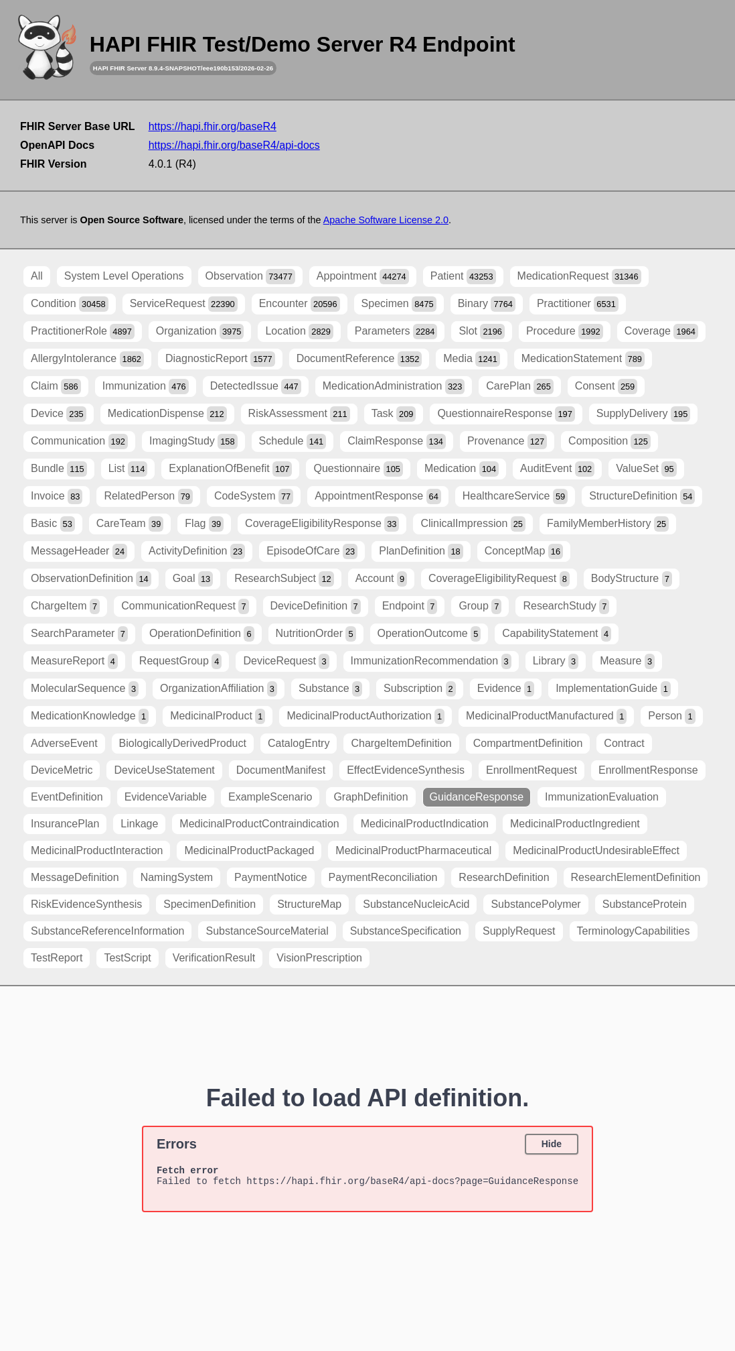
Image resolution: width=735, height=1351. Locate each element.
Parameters (396, 331)
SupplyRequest (519, 931)
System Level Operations (124, 276)
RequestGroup (180, 661)
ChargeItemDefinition (401, 743)
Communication (79, 441)
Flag (204, 524)
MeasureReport (74, 661)
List (128, 469)
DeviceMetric (61, 770)
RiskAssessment (299, 414)
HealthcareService (515, 496)
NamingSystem (177, 877)
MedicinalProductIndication (425, 823)
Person (671, 716)
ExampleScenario (270, 797)
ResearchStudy (566, 606)
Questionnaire (357, 469)
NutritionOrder (316, 634)
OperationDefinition (201, 634)
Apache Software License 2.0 (385, 220)
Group (480, 606)
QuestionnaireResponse (505, 414)
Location (299, 331)
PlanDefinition (421, 551)
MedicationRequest (579, 276)
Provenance (507, 441)
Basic (53, 524)
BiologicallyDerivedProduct (182, 743)
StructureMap (309, 904)
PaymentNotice (270, 877)
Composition (609, 441)
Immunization (145, 386)
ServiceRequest (184, 304)
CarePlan (520, 386)
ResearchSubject (284, 579)
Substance (330, 689)
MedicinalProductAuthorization (365, 716)
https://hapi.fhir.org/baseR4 (212, 126)
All (37, 276)
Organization (200, 331)
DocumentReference (359, 359)
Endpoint (410, 606)
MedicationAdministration (394, 386)
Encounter (299, 304)
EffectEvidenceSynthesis (406, 770)
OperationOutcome (429, 634)
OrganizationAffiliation (218, 689)
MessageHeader (79, 551)
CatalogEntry (299, 743)
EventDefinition (67, 797)
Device (58, 414)
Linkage (139, 823)
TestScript (127, 957)
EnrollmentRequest (531, 770)
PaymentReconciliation (383, 877)
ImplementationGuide (613, 689)
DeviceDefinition (315, 606)
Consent (606, 386)
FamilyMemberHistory (608, 524)
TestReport (56, 957)
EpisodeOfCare (311, 551)
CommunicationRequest (184, 606)
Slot (481, 331)
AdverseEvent (64, 743)
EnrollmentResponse (648, 770)
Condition (69, 304)
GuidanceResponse (477, 797)
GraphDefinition (370, 797)
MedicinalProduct (217, 716)
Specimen (398, 304)
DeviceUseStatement (164, 770)
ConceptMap (524, 551)
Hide (552, 1143)
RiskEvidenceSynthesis (86, 904)
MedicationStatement (583, 359)
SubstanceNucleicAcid (416, 904)
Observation (250, 276)
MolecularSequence (85, 689)
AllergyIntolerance (87, 359)
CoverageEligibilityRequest (499, 579)
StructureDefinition (642, 496)
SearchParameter (79, 634)
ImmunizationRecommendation (431, 661)
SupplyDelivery (643, 414)
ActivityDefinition (197, 551)
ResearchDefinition (504, 877)
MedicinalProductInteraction (97, 850)
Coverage (661, 331)
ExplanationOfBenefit (230, 469)
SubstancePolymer (535, 904)
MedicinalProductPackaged (249, 850)
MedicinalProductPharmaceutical (413, 850)
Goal (193, 579)
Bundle (59, 469)
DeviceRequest (286, 661)
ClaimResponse (396, 441)
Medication (461, 469)
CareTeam (129, 524)
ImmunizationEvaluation (602, 797)
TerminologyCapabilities (633, 931)
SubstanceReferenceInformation (107, 931)
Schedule (293, 441)
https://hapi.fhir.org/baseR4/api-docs (234, 145)
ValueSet (646, 469)
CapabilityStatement (556, 634)
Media (471, 359)
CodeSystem (253, 496)
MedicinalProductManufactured (546, 716)
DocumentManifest (280, 770)
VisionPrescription (319, 957)
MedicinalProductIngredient (575, 823)
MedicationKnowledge (90, 716)
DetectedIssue (255, 386)
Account (381, 579)
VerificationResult (214, 957)
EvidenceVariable (166, 797)
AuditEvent (557, 469)
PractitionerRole (83, 331)
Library (555, 661)
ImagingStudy (193, 441)
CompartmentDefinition (528, 743)
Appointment (363, 276)
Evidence (505, 689)
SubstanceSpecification (405, 931)
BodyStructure (631, 579)
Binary (486, 304)
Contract (624, 743)
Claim (56, 386)
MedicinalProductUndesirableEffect (596, 850)
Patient (463, 276)
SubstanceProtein (644, 904)
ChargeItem (65, 606)
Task (394, 414)
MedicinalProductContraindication (259, 823)
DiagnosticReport (220, 359)
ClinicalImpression (472, 524)
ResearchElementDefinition (636, 877)
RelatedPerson (148, 496)
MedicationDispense (167, 414)
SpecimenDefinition (209, 904)
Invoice (56, 496)
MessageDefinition (75, 877)
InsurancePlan (65, 823)
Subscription (420, 689)
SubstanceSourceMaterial (267, 931)
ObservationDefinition (91, 579)
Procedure (564, 331)
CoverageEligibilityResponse (322, 524)
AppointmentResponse (378, 496)
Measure (627, 661)
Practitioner (578, 304)
